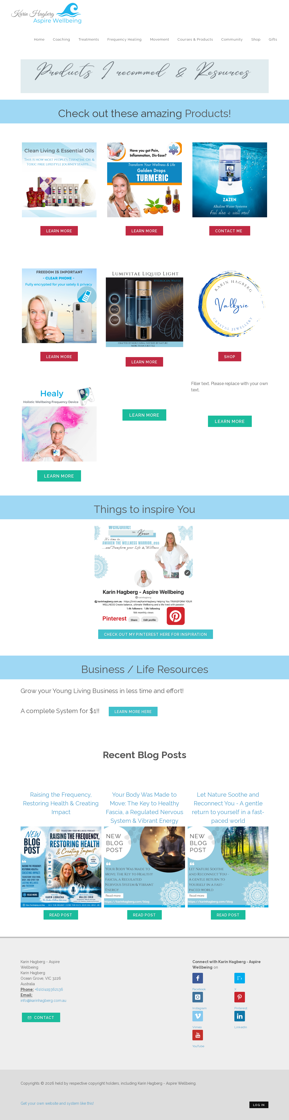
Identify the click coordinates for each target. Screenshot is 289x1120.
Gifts (273, 39)
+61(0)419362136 (49, 989)
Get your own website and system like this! (57, 1103)
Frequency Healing (124, 39)
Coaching (61, 39)
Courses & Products (195, 39)
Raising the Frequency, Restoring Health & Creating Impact (61, 803)
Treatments (89, 39)
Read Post (60, 915)
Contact (41, 1018)
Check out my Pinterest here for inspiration (155, 634)
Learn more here (133, 712)
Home (39, 39)
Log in (259, 1105)
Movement (159, 39)
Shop (255, 39)
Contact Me (229, 231)
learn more (59, 231)
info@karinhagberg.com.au (43, 1000)
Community (232, 39)
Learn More (144, 231)
